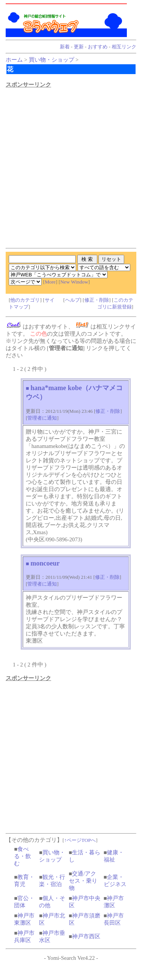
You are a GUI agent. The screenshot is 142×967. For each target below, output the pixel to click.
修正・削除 (96, 300)
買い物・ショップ (51, 60)
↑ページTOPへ (80, 840)
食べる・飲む (22, 856)
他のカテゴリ (25, 300)
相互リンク (124, 47)
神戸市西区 (86, 936)
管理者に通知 (42, 418)
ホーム (14, 60)
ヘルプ (72, 300)
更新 (79, 47)
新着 (65, 47)
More (50, 282)
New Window (74, 282)
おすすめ (98, 47)
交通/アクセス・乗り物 (83, 881)
